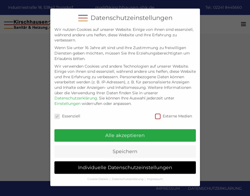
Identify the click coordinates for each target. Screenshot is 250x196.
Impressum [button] (155, 175)
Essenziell (67, 112)
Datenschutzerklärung (75, 94)
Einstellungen (67, 99)
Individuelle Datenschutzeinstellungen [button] (125, 164)
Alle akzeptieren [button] (125, 132)
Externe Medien (173, 112)
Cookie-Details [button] (97, 175)
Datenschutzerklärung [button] (127, 175)
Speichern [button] (125, 148)
